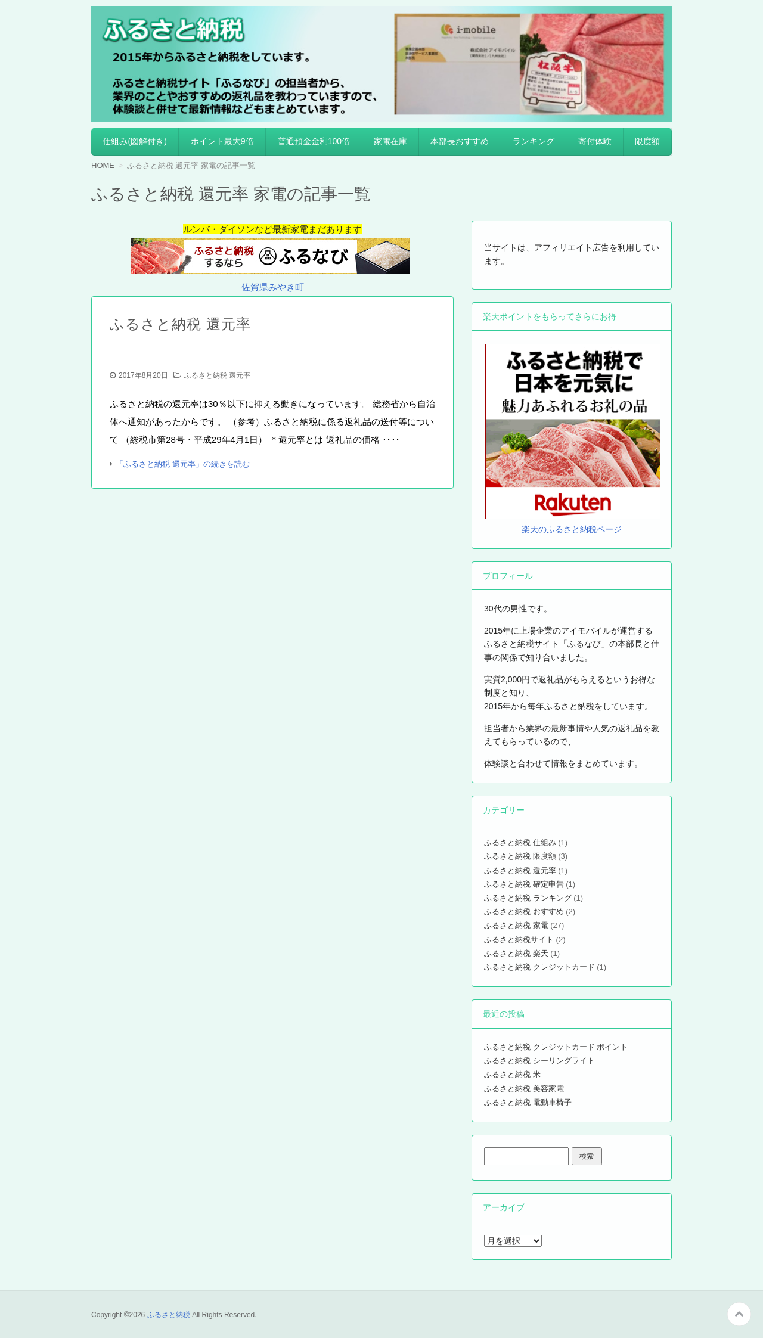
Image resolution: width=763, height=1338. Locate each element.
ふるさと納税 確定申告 (524, 884)
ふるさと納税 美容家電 (524, 1088)
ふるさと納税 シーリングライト (539, 1060)
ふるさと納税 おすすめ (524, 911)
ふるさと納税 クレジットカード (539, 967)
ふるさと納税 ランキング (528, 897)
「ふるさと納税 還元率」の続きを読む (183, 464)
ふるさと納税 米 (512, 1074)
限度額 (647, 141)
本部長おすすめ (459, 141)
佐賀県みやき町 (272, 287)
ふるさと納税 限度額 (520, 856)
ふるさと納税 (168, 1315)
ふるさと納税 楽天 (516, 953)
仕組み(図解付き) (134, 141)
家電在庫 (390, 141)
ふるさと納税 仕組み (520, 842)
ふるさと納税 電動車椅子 (528, 1102)
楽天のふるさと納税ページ (572, 529)
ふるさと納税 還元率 (180, 324)
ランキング (533, 141)
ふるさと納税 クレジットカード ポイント (556, 1046)
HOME (102, 165)
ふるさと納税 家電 (516, 925)
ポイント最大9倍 (222, 141)
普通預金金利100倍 (314, 141)
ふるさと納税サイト (519, 939)
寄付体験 (595, 141)
